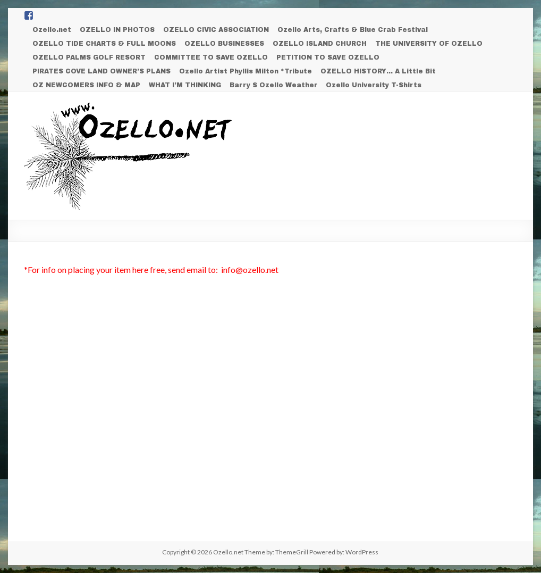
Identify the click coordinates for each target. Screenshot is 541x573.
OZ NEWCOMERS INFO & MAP (86, 85)
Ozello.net (51, 30)
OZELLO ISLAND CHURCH (320, 43)
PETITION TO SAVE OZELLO (327, 57)
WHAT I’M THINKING (185, 85)
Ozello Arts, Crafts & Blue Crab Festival (352, 30)
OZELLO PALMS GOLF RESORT (89, 57)
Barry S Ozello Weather (273, 85)
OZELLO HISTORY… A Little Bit (378, 71)
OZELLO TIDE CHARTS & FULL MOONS (104, 43)
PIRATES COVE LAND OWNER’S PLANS (101, 71)
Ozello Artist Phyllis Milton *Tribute (245, 71)
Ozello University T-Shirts (373, 85)
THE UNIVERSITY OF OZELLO (429, 43)
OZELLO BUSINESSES (224, 43)
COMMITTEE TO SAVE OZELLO (211, 57)
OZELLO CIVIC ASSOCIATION (216, 30)
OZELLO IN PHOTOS (117, 30)
